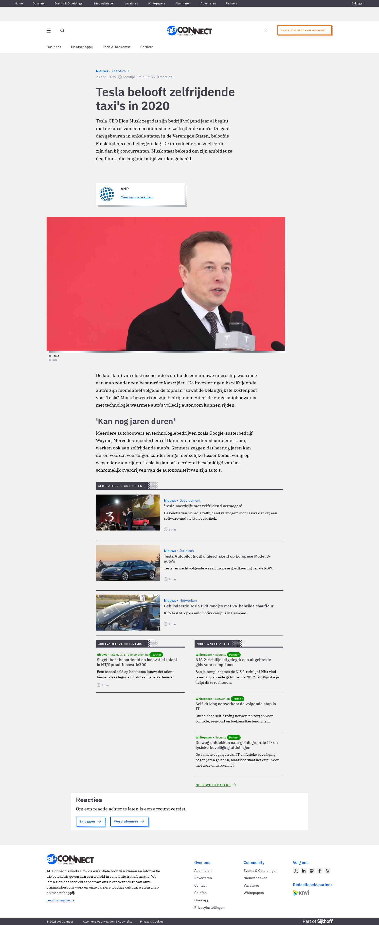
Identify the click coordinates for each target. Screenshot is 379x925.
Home (19, 3)
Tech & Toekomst (116, 47)
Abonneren (183, 3)
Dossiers (39, 3)
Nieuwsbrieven (104, 3)
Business (54, 47)
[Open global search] (62, 31)
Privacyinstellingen (209, 907)
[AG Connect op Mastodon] (312, 871)
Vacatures (131, 3)
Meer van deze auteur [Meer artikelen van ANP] (137, 197)
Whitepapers (156, 3)
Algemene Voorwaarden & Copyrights (107, 921)
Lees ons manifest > (60, 900)
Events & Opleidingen (69, 3)
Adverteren (208, 3)
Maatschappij (82, 47)
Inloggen (358, 3)
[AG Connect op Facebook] (320, 871)
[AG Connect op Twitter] (296, 871)
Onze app (201, 900)
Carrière (147, 47)
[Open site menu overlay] (49, 31)
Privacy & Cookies (151, 921)
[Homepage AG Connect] (189, 30)
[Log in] (266, 31)
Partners (231, 3)
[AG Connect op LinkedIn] (304, 871)
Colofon (200, 893)
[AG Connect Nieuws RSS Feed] (327, 871)
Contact (200, 885)
